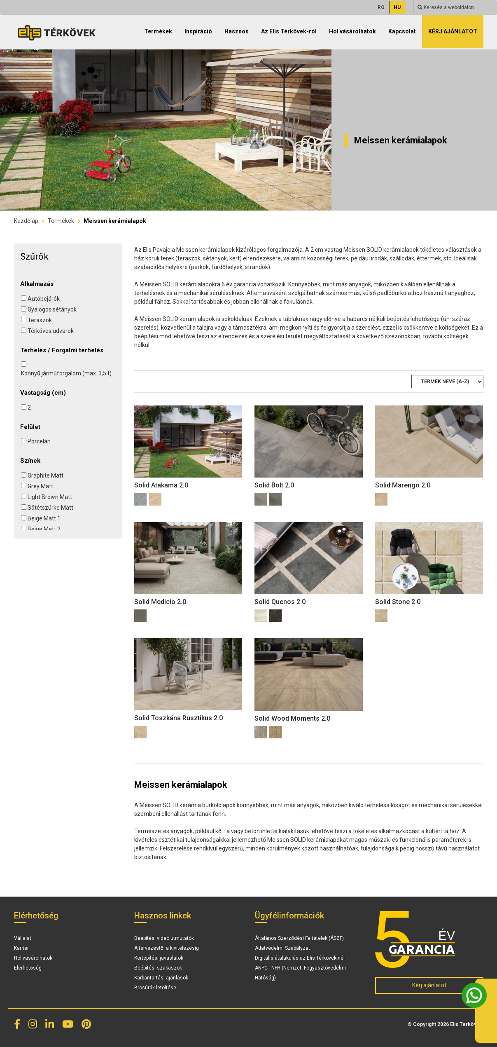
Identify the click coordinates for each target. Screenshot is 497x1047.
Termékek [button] (158, 31)
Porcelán (39, 441)
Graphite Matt (45, 475)
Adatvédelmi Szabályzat (282, 948)
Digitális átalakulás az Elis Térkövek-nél (300, 958)
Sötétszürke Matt (50, 507)
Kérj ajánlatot (452, 31)
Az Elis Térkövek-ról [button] (289, 31)
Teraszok (40, 320)
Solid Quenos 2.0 (280, 602)
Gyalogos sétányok (52, 309)
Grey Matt (40, 486)
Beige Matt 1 (44, 518)
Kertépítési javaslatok (158, 958)
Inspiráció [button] (198, 31)
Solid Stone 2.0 (397, 602)
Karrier (21, 948)
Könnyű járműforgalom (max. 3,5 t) (66, 373)
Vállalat (22, 938)
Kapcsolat (402, 31)
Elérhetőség (28, 968)
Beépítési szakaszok (158, 968)
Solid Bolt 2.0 (274, 485)
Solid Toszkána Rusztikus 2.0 (178, 718)
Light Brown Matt (50, 497)
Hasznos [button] (236, 31)
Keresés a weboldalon (446, 7)
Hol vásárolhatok (352, 31)
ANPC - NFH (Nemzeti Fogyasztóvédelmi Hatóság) (300, 973)
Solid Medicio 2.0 (160, 602)
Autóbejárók (44, 298)
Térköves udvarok (51, 331)
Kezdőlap (26, 221)
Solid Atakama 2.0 (161, 485)
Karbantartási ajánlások (161, 978)
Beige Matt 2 (44, 529)
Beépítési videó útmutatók (164, 938)
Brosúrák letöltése (155, 988)
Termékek (61, 221)
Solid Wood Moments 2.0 (292, 718)
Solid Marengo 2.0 (402, 485)
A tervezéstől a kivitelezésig (166, 948)
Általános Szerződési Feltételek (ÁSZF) (299, 938)
